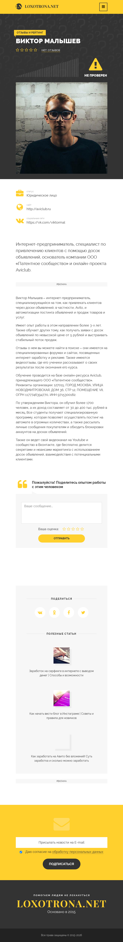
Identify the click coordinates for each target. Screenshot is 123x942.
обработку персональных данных (77, 852)
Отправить (61, 538)
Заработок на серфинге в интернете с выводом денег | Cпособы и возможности (61, 673)
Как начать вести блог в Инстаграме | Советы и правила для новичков (61, 716)
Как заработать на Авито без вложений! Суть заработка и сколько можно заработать (61, 758)
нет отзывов (50, 50)
